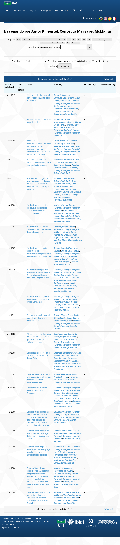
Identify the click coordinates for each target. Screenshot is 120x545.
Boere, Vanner (73, 318)
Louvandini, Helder (69, 275)
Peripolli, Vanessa (62, 95)
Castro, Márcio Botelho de (65, 162)
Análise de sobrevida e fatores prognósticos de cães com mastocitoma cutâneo (39, 162)
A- (87, 10)
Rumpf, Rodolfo (70, 347)
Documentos (61, 10)
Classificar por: (18, 61)
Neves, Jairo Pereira (70, 251)
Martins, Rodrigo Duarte (64, 205)
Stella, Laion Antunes (63, 106)
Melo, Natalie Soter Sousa (65, 339)
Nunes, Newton (64, 149)
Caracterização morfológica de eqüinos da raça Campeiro (38, 390)
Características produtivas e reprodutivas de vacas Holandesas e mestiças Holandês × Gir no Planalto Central (38, 497)
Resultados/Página (82, 61)
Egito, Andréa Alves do (64, 463)
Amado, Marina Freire (63, 315)
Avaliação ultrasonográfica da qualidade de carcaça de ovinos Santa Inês (38, 299)
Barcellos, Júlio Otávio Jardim (67, 98)
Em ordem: (52, 61)
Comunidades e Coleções (24, 10)
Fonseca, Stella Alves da (64, 178)
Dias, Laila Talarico (62, 278)
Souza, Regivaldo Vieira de (65, 337)
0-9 (19, 40)
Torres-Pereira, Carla (63, 321)
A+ (100, 10)
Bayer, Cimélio (70, 114)
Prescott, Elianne (70, 457)
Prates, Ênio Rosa (62, 101)
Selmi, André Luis (61, 141)
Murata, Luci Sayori (62, 291)
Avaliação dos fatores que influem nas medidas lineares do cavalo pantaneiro (39, 229)
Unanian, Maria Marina (63, 431)
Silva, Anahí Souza (62, 165)
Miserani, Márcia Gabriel (64, 227)
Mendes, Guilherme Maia (65, 154)
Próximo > (109, 79)
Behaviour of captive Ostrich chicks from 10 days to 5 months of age (38, 318)
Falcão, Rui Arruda (71, 390)
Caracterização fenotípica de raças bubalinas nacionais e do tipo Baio (39, 355)
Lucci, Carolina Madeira (64, 452)
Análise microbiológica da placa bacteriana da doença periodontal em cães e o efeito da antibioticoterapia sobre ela (38, 183)
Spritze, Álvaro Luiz (62, 374)
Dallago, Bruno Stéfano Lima (66, 305)
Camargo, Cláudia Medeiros (66, 109)
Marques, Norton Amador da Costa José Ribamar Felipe (67, 363)
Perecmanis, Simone (63, 200)
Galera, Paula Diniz (62, 173)
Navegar (46, 10)
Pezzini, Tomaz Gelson (64, 342)
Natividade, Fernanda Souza (66, 160)
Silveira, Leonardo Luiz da (65, 334)
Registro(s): (103, 61)
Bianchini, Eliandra (62, 447)
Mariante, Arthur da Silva (65, 460)
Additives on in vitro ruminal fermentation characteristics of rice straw (38, 98)
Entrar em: (89, 18)
